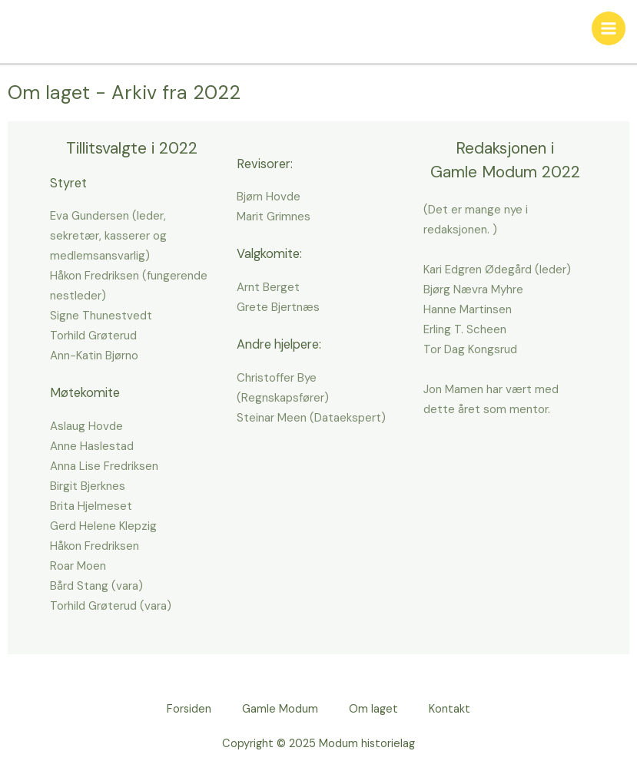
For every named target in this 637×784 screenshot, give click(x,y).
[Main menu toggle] (608, 28)
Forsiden (189, 709)
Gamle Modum (280, 709)
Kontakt (449, 709)
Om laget (373, 709)
